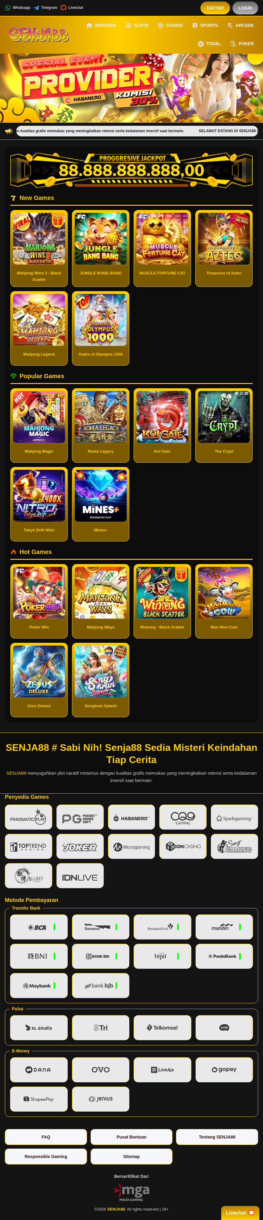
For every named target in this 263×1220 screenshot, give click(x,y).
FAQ (45, 1137)
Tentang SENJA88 (217, 1137)
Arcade (240, 25)
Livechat (71, 8)
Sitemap (131, 1156)
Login (245, 7)
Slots (136, 25)
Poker (242, 44)
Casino (169, 25)
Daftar (215, 7)
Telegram (45, 8)
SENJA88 (16, 773)
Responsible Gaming (46, 1156)
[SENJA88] (38, 34)
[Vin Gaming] (131, 1191)
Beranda (101, 25)
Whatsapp (17, 8)
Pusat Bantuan (131, 1137)
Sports (205, 25)
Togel (209, 44)
